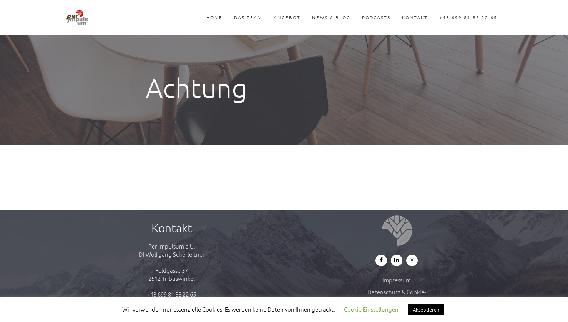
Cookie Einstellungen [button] (371, 309)
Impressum (396, 280)
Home (214, 17)
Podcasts (376, 17)
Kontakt (415, 17)
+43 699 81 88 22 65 (468, 17)
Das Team (248, 17)
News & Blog (331, 17)
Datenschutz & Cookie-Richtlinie (396, 296)
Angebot (287, 17)
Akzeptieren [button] (426, 309)
